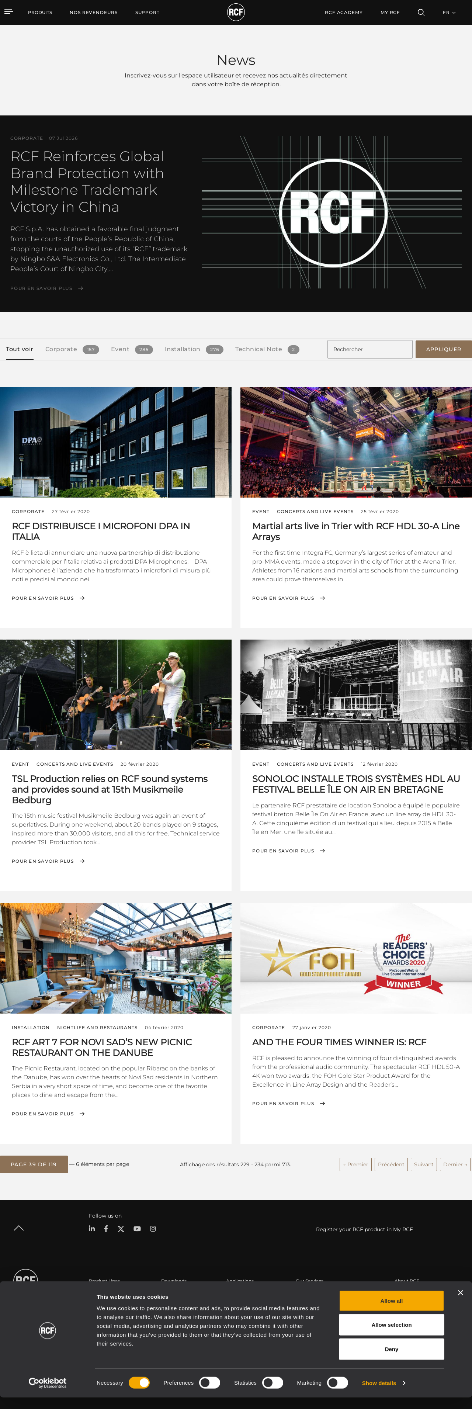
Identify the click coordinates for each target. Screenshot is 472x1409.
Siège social (407, 1292)
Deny (392, 1360)
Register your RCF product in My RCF (364, 1226)
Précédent (391, 1162)
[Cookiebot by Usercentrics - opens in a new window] (47, 1394)
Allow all (392, 1312)
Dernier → (455, 1162)
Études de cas (241, 1292)
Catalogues (173, 1292)
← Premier (355, 1162)
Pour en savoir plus (41, 288)
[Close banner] (460, 1304)
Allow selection (391, 1336)
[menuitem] (93, 12)
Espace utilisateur (315, 1292)
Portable (98, 1292)
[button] (34, 1162)
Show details (379, 1394)
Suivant (424, 1162)
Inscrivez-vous (146, 75)
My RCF (390, 12)
